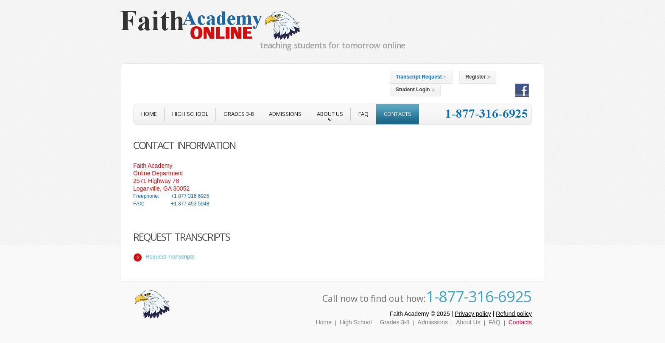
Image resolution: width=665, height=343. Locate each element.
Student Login (415, 90)
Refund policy (514, 313)
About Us (468, 322)
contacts (397, 114)
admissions (285, 114)
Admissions (433, 322)
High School (190, 114)
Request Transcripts (170, 256)
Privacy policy (473, 313)
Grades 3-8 (239, 114)
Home (324, 322)
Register (477, 77)
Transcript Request (421, 77)
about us (330, 117)
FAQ (363, 114)
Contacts (520, 322)
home (149, 114)
